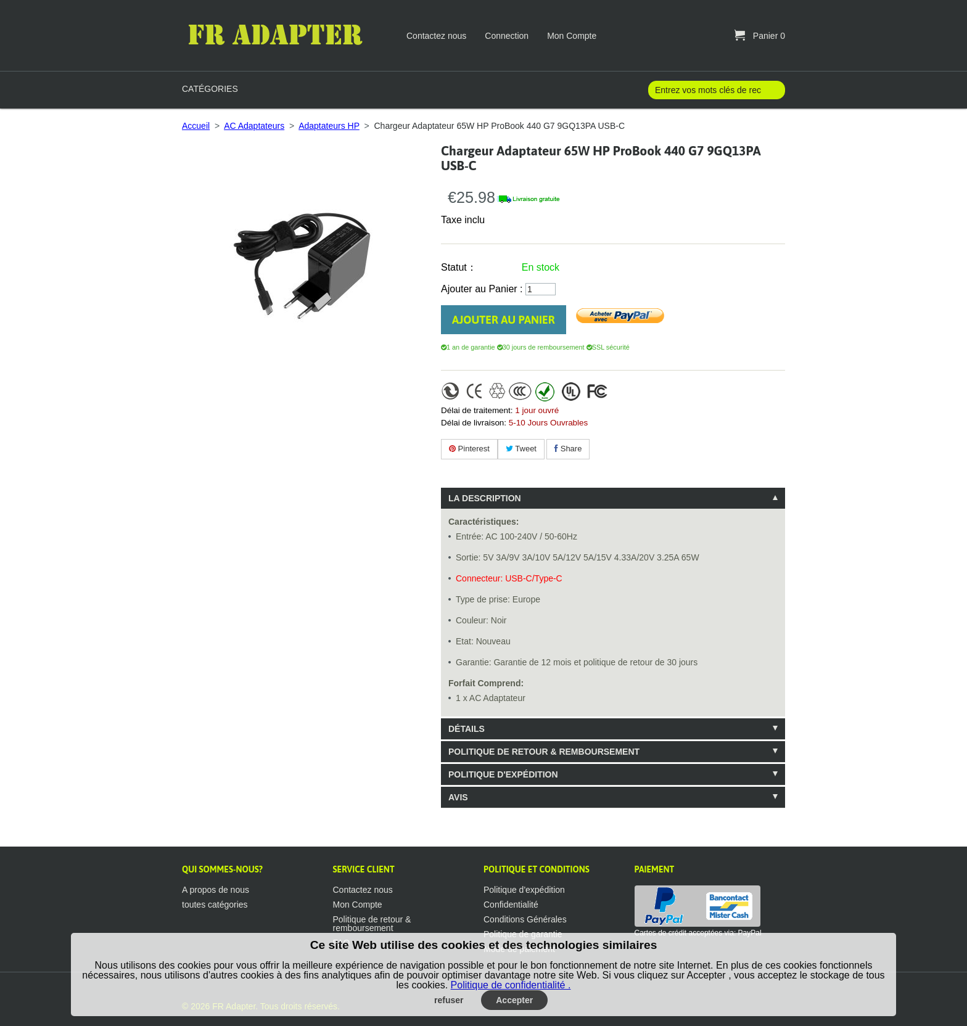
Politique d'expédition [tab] (503, 774)
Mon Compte (571, 36)
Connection (507, 36)
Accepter (514, 1000)
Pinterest (469, 448)
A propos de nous (215, 889)
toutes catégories (215, 904)
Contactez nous (436, 36)
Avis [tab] (458, 797)
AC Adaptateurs (254, 126)
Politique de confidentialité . (511, 985)
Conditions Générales (525, 919)
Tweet (521, 448)
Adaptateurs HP (329, 126)
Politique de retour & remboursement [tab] (544, 752)
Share (568, 448)
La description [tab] (484, 498)
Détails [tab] (466, 729)
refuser (448, 1000)
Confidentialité (511, 904)
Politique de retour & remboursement (372, 923)
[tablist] (613, 648)
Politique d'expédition (524, 889)
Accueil (196, 126)
